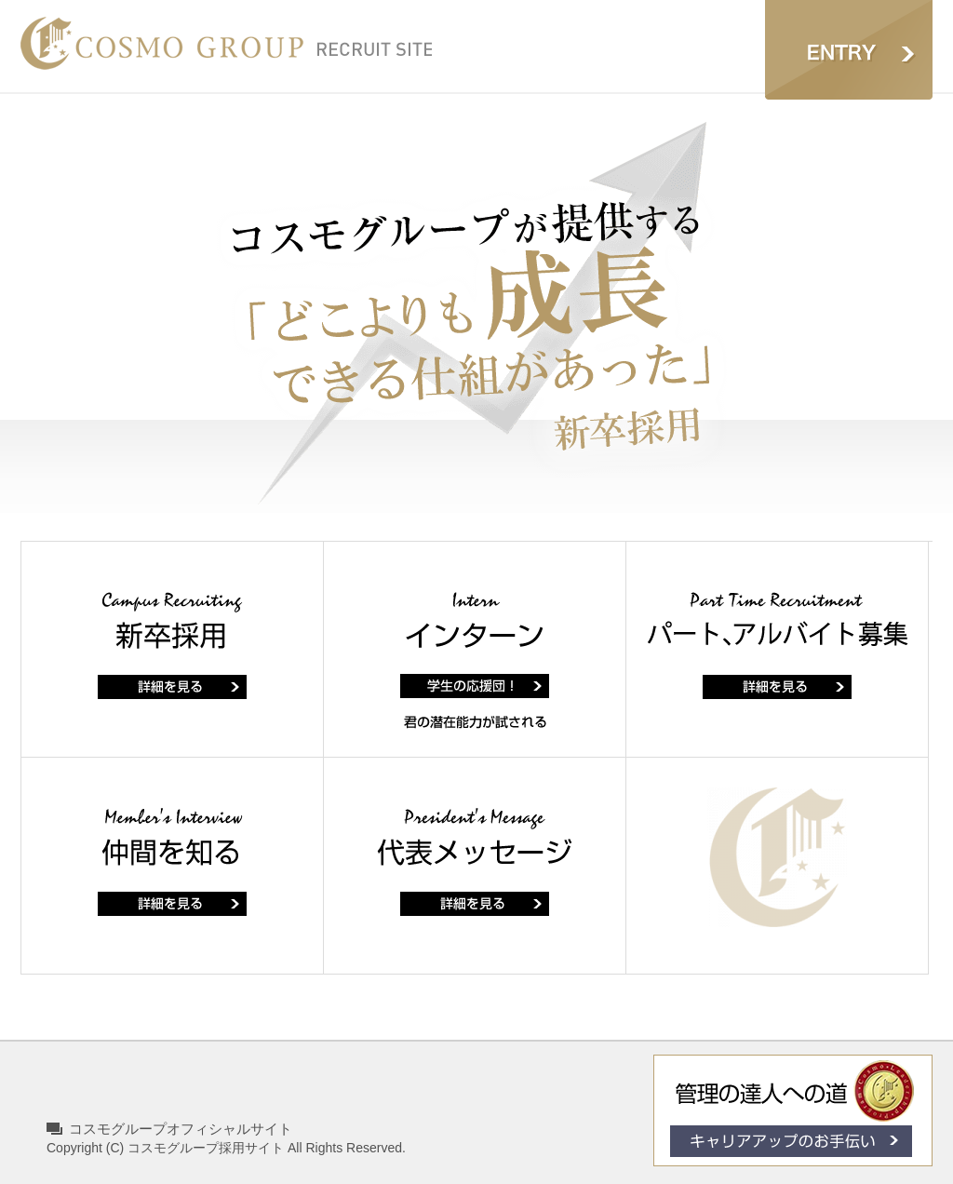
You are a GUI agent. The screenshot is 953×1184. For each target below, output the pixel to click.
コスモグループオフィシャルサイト (180, 1129)
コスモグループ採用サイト (206, 1147)
